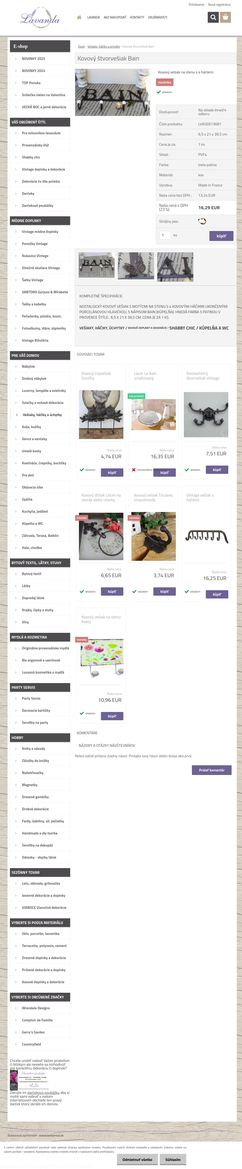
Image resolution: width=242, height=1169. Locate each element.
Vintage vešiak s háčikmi (200, 497)
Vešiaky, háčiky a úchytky (104, 46)
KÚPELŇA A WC (214, 328)
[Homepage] (78, 17)
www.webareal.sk (51, 1135)
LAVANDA (93, 17)
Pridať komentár (212, 770)
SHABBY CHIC (182, 328)
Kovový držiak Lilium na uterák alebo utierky (101, 497)
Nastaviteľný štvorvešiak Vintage (203, 376)
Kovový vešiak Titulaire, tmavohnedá (153, 497)
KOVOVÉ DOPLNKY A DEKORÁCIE (147, 328)
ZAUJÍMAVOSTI (157, 17)
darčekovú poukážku (43, 1092)
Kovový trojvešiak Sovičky (96, 376)
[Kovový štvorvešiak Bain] (112, 71)
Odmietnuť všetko (136, 1159)
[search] (213, 17)
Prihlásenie (196, 4)
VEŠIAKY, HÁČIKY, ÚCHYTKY (102, 328)
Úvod (81, 46)
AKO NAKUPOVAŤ (115, 17)
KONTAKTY (137, 17)
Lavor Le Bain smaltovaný (145, 376)
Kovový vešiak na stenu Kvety (101, 619)
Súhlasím (172, 1159)
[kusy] (165, 235)
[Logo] (40, 17)
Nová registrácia (219, 4)
